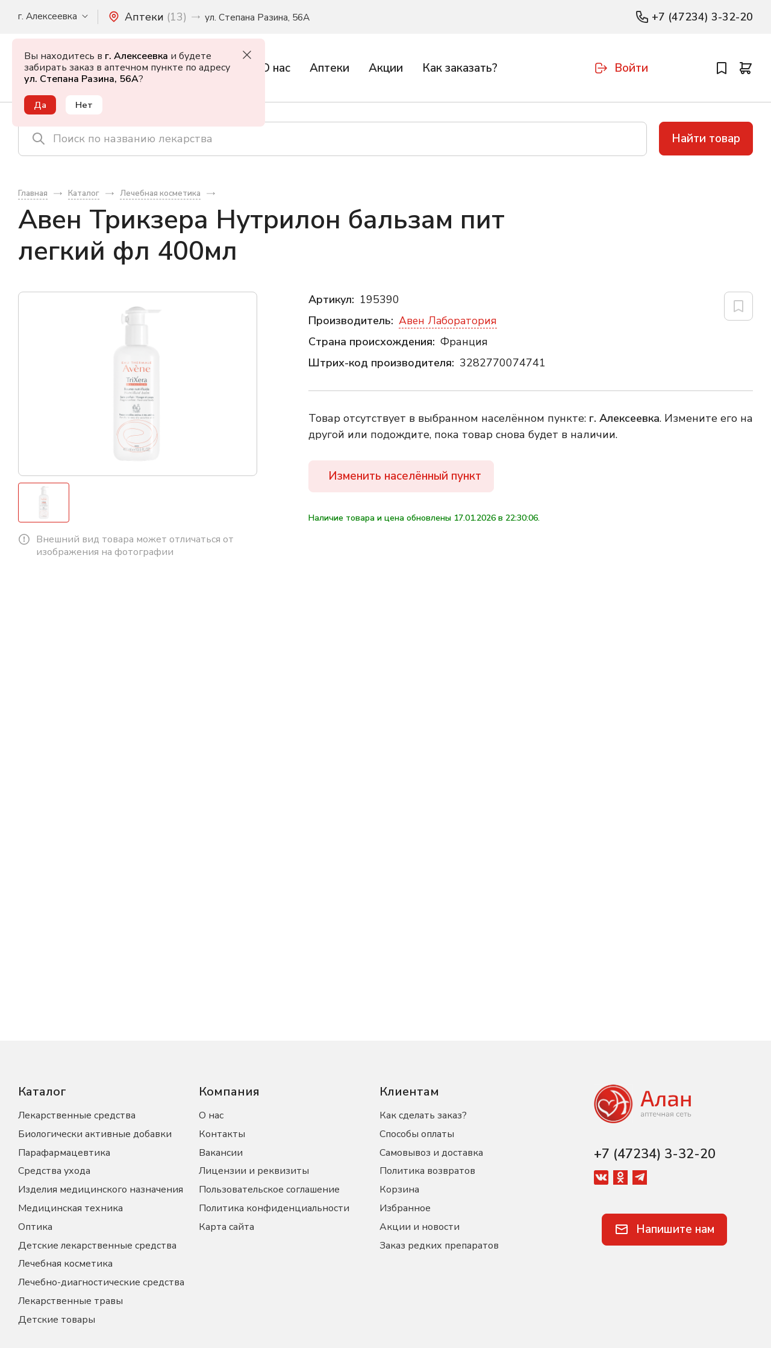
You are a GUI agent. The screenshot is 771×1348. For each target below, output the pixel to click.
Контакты (222, 1134)
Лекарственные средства (77, 1115)
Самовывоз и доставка (431, 1152)
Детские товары (56, 1319)
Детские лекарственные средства (97, 1245)
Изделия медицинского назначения (100, 1189)
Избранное (405, 1208)
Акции (386, 68)
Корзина (399, 1189)
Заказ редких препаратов (439, 1245)
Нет (85, 104)
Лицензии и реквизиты (254, 1170)
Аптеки (329, 68)
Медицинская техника (70, 1208)
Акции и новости (419, 1227)
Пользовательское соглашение (269, 1189)
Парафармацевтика (64, 1152)
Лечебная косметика (65, 1263)
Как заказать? (460, 68)
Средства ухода (54, 1170)
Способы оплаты (416, 1134)
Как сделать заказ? (423, 1115)
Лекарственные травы (70, 1301)
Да (41, 104)
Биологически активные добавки (95, 1134)
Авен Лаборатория (449, 323)
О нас (275, 68)
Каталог (42, 1091)
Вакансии (221, 1152)
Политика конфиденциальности (274, 1208)
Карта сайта (226, 1227)
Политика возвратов (427, 1170)
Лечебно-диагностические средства (101, 1282)
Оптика (35, 1227)
